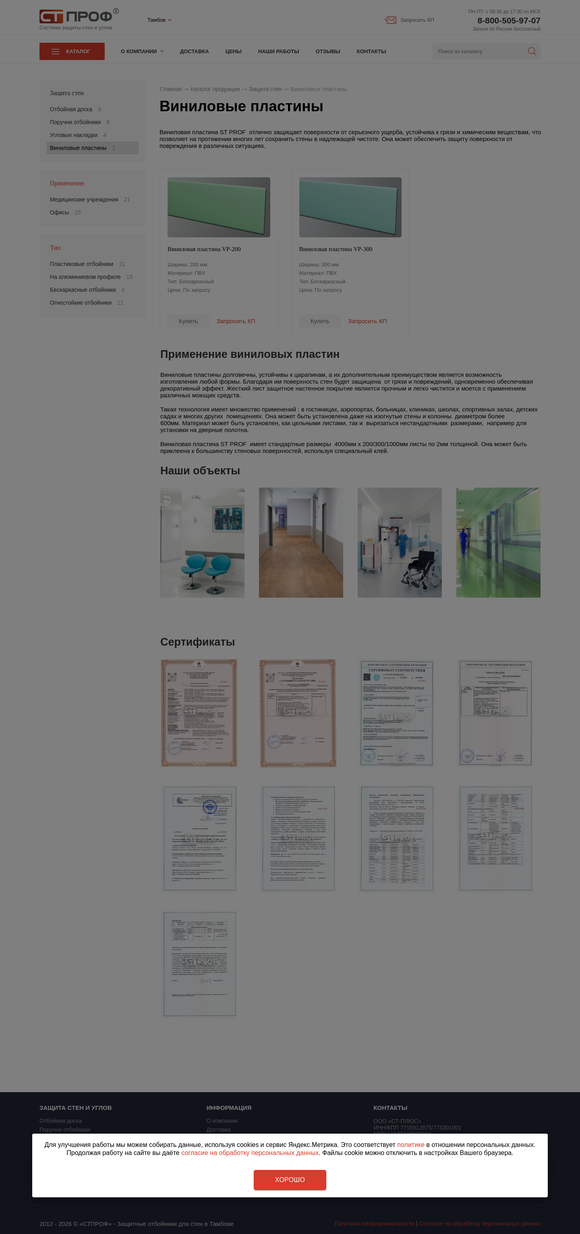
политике (411, 1144)
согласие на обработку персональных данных (250, 1152)
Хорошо (290, 1179)
